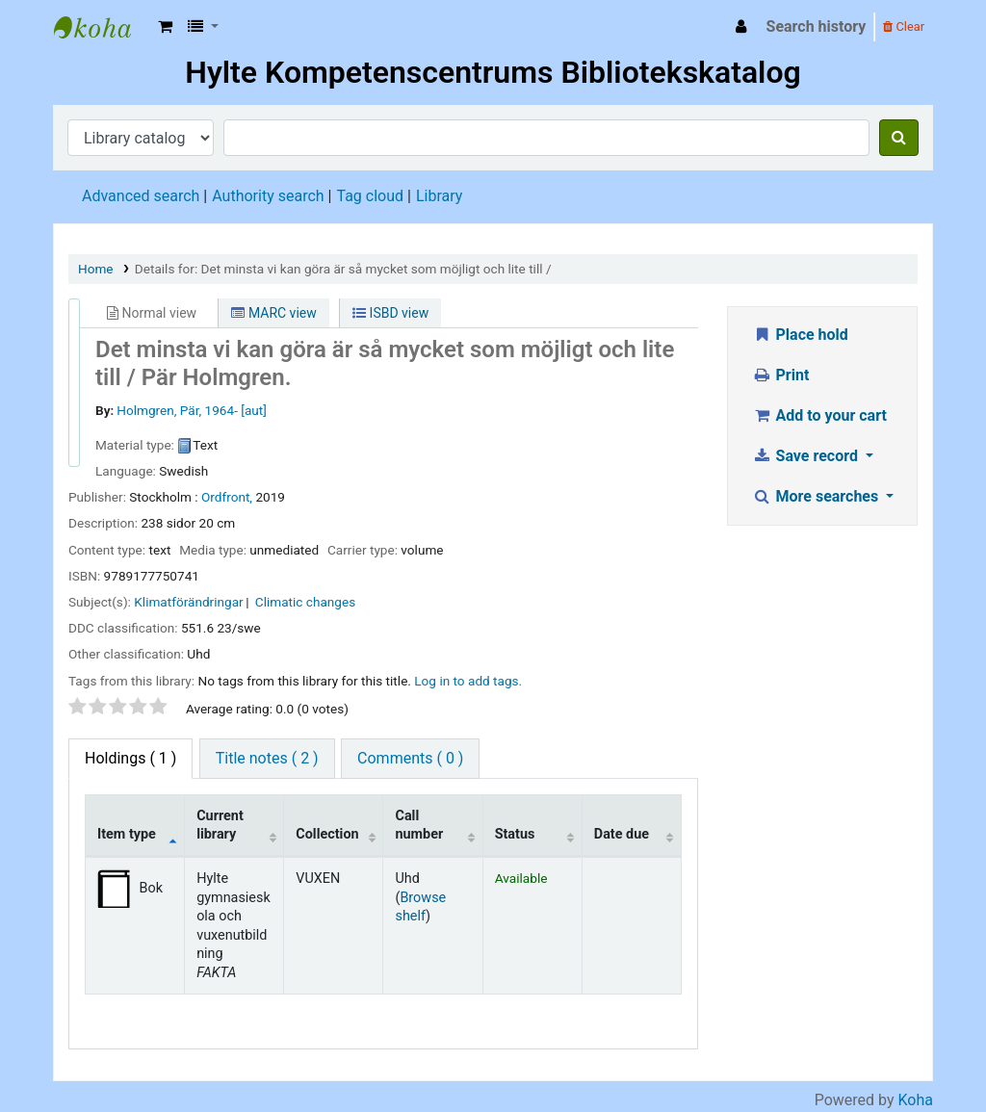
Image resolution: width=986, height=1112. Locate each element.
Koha (915, 1100)
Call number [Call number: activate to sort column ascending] (419, 825)
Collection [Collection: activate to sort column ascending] (327, 834)
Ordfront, (226, 496)
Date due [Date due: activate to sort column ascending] (621, 834)
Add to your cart (819, 415)
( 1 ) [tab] (130, 758)
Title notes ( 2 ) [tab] (267, 758)
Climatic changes (305, 601)
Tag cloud (369, 196)
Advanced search (140, 196)
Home (96, 268)
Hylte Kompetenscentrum (102, 27)
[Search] (899, 137)
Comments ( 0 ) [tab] (410, 758)
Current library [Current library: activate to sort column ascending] (220, 825)
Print (780, 375)
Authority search (268, 196)
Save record (807, 456)
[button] (165, 27)
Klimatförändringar (188, 601)
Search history (816, 26)
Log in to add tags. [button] (468, 680)
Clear (903, 26)
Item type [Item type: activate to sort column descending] (126, 834)
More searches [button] (817, 496)
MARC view (273, 313)
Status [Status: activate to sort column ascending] (515, 834)
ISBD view (390, 313)
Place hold (800, 334)
